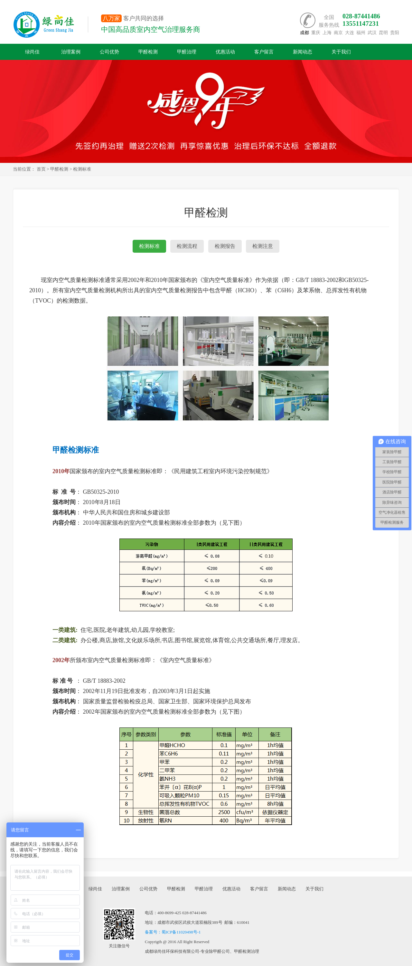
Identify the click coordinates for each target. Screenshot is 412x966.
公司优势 (109, 51)
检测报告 (225, 246)
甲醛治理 (186, 51)
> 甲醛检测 (57, 169)
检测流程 (187, 246)
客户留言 (264, 51)
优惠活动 (225, 51)
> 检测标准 (80, 169)
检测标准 (149, 246)
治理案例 (70, 51)
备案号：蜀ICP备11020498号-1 (173, 932)
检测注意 (262, 246)
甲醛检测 (148, 51)
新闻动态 (302, 51)
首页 (41, 169)
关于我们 (341, 51)
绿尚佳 (32, 51)
